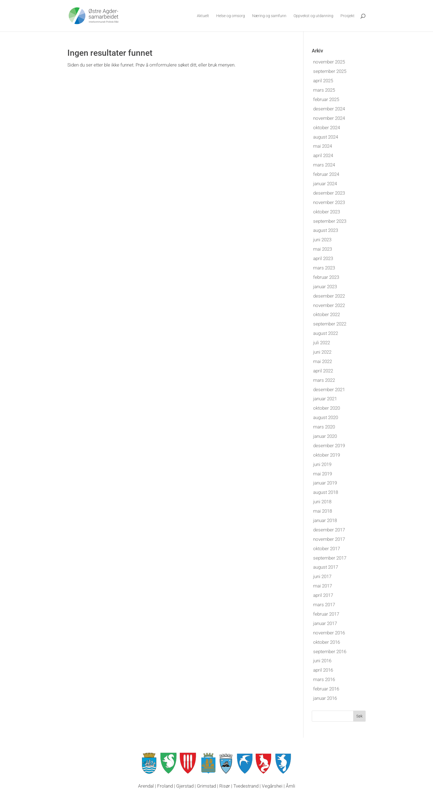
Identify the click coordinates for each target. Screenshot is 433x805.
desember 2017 (329, 530)
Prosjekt (347, 16)
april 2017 (323, 595)
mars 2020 (324, 427)
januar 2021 (325, 398)
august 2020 (325, 417)
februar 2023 (326, 277)
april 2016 (323, 670)
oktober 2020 (326, 408)
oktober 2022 (326, 314)
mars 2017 (324, 604)
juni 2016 (322, 660)
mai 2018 (322, 511)
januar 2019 (325, 483)
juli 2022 (321, 342)
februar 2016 (326, 689)
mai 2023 (322, 249)
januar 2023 (325, 286)
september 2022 (329, 324)
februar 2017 (326, 614)
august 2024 (325, 137)
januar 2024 (325, 183)
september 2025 (329, 71)
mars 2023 (324, 268)
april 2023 (323, 258)
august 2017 (325, 567)
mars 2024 (324, 165)
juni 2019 (322, 464)
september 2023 (329, 221)
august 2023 (325, 230)
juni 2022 (322, 352)
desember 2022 (329, 296)
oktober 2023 (326, 212)
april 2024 (323, 155)
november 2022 (329, 305)
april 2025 (323, 80)
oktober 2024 (326, 127)
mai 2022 (322, 361)
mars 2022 (324, 380)
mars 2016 (324, 679)
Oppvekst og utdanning (313, 16)
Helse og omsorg (230, 16)
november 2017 (329, 539)
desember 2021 (329, 389)
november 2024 (329, 118)
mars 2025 (324, 90)
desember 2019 (329, 445)
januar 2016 (325, 698)
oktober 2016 (326, 642)
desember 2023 (329, 193)
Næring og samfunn (269, 16)
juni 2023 (322, 239)
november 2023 (329, 202)
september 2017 (329, 558)
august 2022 (325, 333)
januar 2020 (325, 436)
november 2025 (329, 62)
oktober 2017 (326, 548)
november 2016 (329, 632)
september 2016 (329, 651)
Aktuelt (203, 16)
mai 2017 (322, 586)
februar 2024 (326, 174)
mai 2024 (322, 146)
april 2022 (323, 371)
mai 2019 (322, 473)
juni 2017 (322, 576)
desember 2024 (329, 109)
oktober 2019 (326, 455)
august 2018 (325, 492)
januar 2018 (325, 520)
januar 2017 (325, 623)
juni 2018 (322, 501)
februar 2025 (326, 99)
